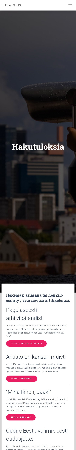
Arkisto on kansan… (22, 378)
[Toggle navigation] (70, 5)
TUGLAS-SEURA (11, 5)
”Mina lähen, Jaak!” (21, 417)
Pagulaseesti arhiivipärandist (26, 343)
